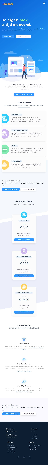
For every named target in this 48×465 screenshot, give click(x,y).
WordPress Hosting (19, 130)
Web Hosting (10, 445)
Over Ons (33, 431)
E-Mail (14, 145)
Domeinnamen (11, 451)
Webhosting (16, 114)
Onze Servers (34, 434)
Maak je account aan (11, 414)
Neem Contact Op (28, 189)
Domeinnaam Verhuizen (35, 445)
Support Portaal (33, 449)
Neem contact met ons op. (24, 392)
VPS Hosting (16, 161)
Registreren (8, 36)
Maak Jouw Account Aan (24, 94)
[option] (24, 26)
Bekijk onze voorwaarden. (24, 371)
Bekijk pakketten (24, 240)
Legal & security (34, 438)
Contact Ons (34, 436)
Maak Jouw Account (11, 189)
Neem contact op (23, 36)
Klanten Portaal (32, 447)
